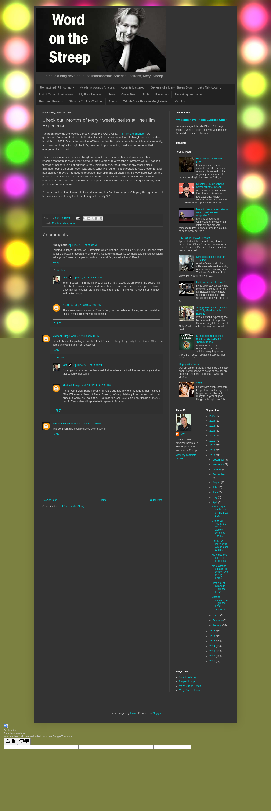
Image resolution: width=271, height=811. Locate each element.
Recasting (162, 94)
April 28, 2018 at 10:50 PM (86, 423)
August (216, 482)
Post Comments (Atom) (71, 506)
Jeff (65, 277)
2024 (212, 425)
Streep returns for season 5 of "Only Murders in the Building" (211, 310)
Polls (146, 94)
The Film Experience (131, 133)
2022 (212, 435)
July (215, 487)
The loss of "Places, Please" (195, 237)
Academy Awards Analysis (97, 87)
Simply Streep (187, 681)
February (217, 620)
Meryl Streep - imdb (190, 685)
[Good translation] (10, 741)
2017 (212, 631)
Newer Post (50, 500)
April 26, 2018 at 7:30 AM (82, 245)
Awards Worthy (187, 677)
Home (103, 500)
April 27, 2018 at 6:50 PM (87, 365)
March (216, 615)
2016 (212, 636)
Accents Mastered (133, 87)
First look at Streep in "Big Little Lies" (218, 588)
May (215, 497)
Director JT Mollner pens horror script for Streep (210, 185)
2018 (212, 455)
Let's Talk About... (209, 87)
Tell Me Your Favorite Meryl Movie (145, 101)
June (215, 492)
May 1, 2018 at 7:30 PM (88, 305)
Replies (60, 270)
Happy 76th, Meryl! (189, 364)
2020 (212, 445)
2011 (212, 661)
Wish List (180, 101)
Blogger (156, 713)
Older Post (156, 500)
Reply (56, 262)
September (218, 474)
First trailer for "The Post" (210, 282)
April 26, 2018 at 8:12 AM (87, 277)
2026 (212, 415)
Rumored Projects (51, 101)
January (217, 625)
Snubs (113, 101)
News (111, 94)
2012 (212, 656)
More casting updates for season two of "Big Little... (220, 572)
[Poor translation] (24, 741)
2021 (212, 440)
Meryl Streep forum (189, 690)
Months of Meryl (60, 223)
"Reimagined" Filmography (56, 87)
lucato (133, 713)
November (218, 464)
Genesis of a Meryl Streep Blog (171, 87)
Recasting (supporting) (190, 94)
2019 (212, 450)
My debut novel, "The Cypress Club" (201, 119)
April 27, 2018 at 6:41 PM (85, 336)
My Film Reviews (90, 94)
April (215, 502)
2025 (199, 383)
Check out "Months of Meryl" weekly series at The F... (219, 528)
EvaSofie (68, 305)
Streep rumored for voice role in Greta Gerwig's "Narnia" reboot (210, 338)
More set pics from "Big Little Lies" (219, 557)
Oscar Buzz (129, 94)
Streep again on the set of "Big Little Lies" (220, 511)
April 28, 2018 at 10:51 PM (96, 385)
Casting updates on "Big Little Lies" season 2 (219, 603)
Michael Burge (61, 336)
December (218, 459)
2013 (212, 651)
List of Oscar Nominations (56, 94)
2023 (212, 430)
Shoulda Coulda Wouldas (85, 101)
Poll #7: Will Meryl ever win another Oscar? (220, 545)
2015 (212, 641)
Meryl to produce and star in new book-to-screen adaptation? (212, 212)
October (217, 469)
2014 (212, 646)
